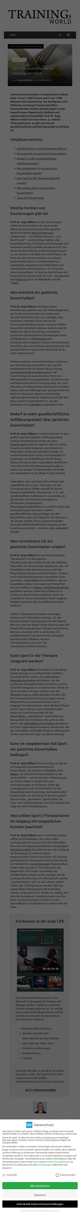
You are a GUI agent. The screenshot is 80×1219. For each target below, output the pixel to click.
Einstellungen (45, 1165)
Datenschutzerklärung (58, 1162)
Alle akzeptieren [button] (40, 1185)
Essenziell (9, 1175)
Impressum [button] (56, 1211)
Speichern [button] (40, 1194)
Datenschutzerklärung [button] (41, 1211)
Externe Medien (66, 1175)
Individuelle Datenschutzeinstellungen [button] (40, 1203)
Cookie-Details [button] (26, 1211)
